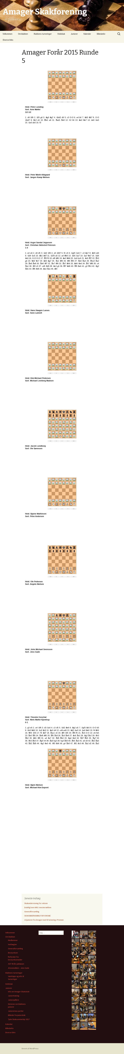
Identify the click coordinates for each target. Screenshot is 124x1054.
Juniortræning (13, 996)
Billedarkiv (101, 34)
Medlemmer (13, 940)
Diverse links (8, 40)
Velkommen (7, 34)
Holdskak (61, 34)
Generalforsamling (31, 911)
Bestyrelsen (13, 952)
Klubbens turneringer (43, 34)
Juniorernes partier (16, 1011)
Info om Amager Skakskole (18, 991)
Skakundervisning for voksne (36, 903)
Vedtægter (12, 944)
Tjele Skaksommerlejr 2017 (19, 1019)
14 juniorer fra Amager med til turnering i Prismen (44, 920)
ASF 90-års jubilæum (16, 964)
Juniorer (74, 34)
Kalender (87, 34)
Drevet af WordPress (30, 1048)
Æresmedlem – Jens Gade (18, 968)
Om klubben (23, 34)
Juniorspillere (13, 1000)
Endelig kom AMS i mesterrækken (37, 907)
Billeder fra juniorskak (16, 1015)
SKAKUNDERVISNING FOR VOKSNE (37, 916)
